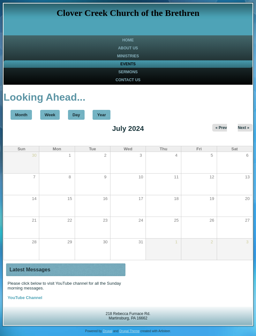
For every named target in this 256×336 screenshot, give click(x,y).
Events (128, 64)
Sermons (128, 72)
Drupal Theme (129, 331)
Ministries (128, 56)
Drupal (107, 331)
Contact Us (128, 80)
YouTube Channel (25, 297)
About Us (128, 48)
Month (23, 113)
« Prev (221, 127)
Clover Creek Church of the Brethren (128, 13)
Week (50, 114)
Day (76, 114)
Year (101, 114)
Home (128, 40)
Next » (243, 127)
